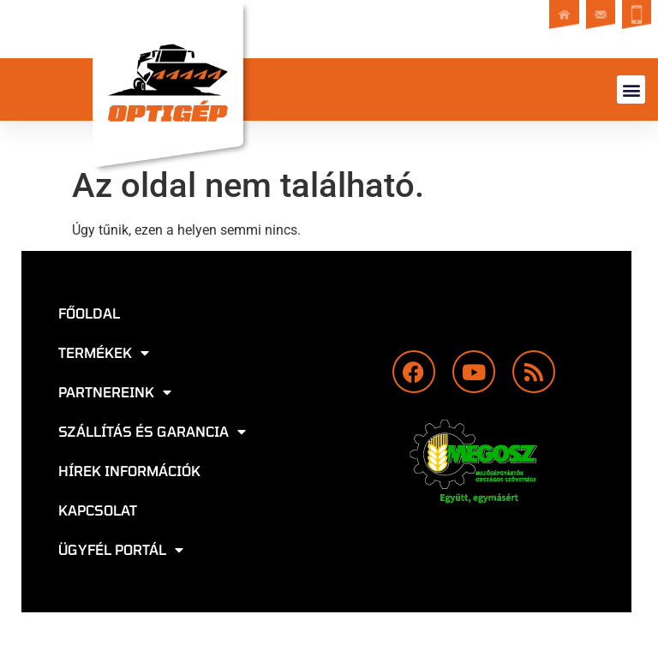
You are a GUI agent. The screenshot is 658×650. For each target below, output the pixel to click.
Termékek (103, 352)
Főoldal (89, 313)
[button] (631, 89)
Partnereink (114, 392)
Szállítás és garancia (152, 431)
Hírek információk (129, 470)
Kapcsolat (97, 510)
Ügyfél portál (120, 549)
